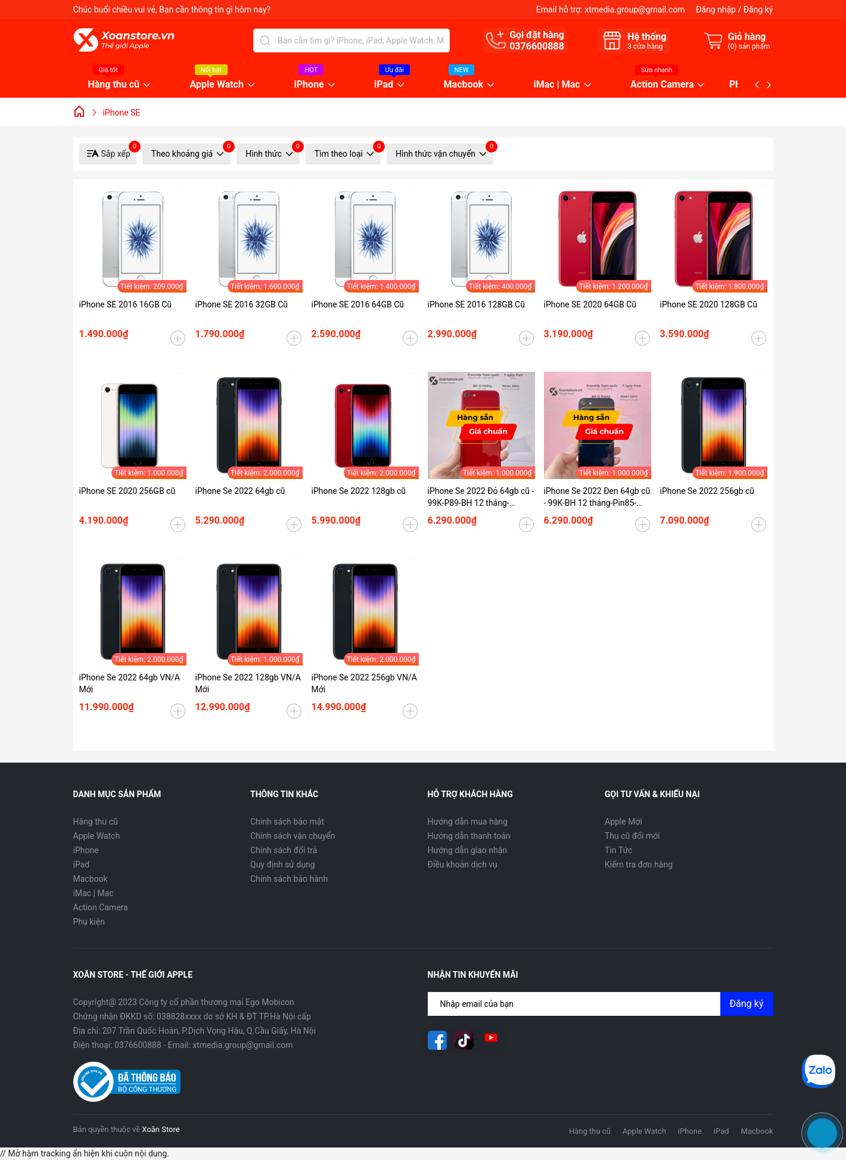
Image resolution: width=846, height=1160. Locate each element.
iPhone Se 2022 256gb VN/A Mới (364, 683)
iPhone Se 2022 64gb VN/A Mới (129, 683)
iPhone (309, 84)
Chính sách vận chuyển (292, 836)
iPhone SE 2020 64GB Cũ (590, 304)
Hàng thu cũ (114, 84)
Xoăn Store (160, 1129)
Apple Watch (217, 84)
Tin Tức (618, 850)
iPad (383, 84)
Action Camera (661, 84)
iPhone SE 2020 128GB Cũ (708, 304)
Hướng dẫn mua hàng (468, 821)
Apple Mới (623, 821)
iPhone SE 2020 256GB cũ (127, 491)
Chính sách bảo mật (287, 821)
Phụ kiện (89, 921)
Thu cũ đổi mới (632, 836)
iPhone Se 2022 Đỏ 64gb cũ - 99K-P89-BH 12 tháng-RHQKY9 (481, 497)
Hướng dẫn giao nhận (468, 850)
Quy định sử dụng (282, 864)
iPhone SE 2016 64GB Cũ (358, 304)
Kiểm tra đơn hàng (639, 864)
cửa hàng (645, 46)
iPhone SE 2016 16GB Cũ (125, 304)
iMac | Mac (557, 84)
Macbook (464, 84)
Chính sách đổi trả (283, 850)
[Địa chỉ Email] (600, 1004)
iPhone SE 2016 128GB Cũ (476, 304)
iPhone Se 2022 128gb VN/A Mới (248, 683)
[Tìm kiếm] (265, 40)
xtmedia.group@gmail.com (634, 9)
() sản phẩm (749, 46)
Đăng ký (758, 9)
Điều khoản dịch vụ (462, 864)
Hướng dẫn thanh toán (469, 836)
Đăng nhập (716, 9)
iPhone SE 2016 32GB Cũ (241, 304)
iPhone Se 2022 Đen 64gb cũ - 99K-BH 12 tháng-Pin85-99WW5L (597, 497)
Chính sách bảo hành (289, 879)
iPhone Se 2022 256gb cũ (707, 491)
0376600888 (536, 46)
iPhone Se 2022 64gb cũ (240, 491)
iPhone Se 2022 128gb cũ (359, 491)
